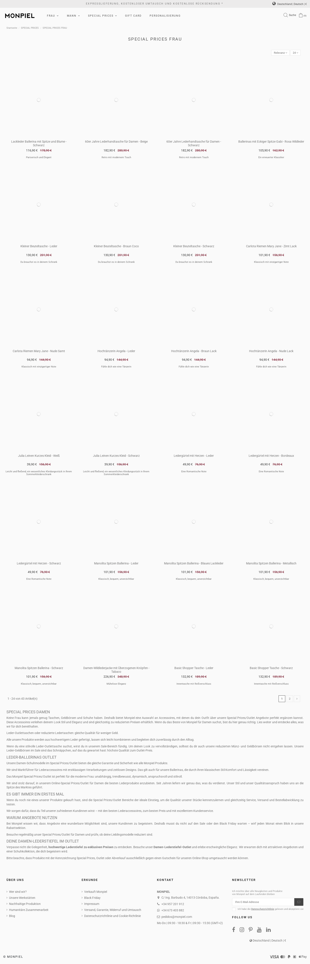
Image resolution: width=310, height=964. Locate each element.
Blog (12, 916)
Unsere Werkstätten (22, 898)
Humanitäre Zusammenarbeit (28, 910)
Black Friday (92, 898)
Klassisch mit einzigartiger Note (271, 262)
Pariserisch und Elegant (38, 157)
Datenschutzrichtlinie (262, 910)
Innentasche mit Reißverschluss (194, 684)
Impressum (91, 904)
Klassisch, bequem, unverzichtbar (116, 579)
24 (295, 53)
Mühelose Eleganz (116, 684)
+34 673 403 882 (172, 911)
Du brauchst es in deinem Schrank (38, 262)
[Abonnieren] (298, 903)
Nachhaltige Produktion (25, 904)
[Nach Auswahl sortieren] (278, 53)
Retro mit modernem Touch (116, 157)
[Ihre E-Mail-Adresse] (263, 903)
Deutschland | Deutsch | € (289, 4)
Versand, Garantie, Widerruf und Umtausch (112, 910)
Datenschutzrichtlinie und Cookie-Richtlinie (112, 916)
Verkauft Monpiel (95, 892)
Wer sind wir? (18, 892)
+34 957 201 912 (172, 904)
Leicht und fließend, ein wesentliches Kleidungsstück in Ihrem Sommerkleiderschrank (39, 473)
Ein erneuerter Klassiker (271, 157)
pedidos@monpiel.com (176, 917)
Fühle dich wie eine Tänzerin (116, 367)
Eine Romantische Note (193, 472)
